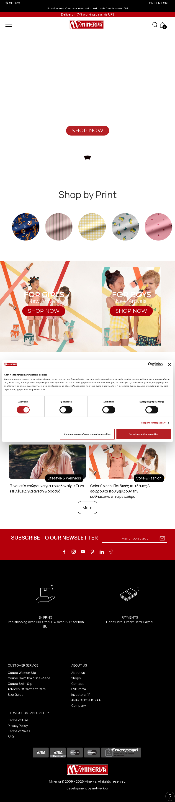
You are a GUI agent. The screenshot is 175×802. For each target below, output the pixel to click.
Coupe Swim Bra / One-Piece (29, 678)
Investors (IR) (81, 694)
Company (78, 705)
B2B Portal (79, 689)
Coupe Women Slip (22, 672)
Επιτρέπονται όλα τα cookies (143, 434)
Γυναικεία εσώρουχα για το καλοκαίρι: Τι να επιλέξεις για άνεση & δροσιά (47, 488)
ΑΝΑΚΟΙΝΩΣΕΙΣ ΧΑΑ (86, 700)
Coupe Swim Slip (20, 683)
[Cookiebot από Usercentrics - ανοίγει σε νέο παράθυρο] (143, 364)
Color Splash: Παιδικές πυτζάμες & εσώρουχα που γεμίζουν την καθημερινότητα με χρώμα (120, 491)
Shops (76, 678)
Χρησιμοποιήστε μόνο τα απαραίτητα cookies (87, 434)
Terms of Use (18, 720)
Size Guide (15, 694)
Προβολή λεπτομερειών (153, 423)
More (87, 507)
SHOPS (14, 3)
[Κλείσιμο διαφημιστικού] (169, 364)
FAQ (11, 736)
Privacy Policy (18, 725)
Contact (77, 683)
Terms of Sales (19, 731)
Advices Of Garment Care (27, 689)
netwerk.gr (100, 788)
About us (78, 672)
